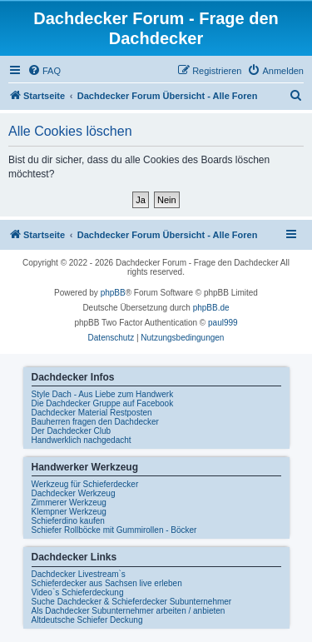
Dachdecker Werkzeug (74, 493)
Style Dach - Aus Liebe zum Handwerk (103, 394)
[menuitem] (44, 71)
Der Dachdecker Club (71, 430)
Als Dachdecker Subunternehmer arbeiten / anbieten (128, 610)
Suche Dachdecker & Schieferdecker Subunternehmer (132, 601)
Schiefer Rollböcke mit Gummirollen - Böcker (114, 530)
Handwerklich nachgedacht (81, 440)
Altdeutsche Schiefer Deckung (87, 620)
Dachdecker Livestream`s (79, 574)
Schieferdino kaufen (68, 520)
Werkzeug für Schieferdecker (85, 484)
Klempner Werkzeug (69, 511)
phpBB (113, 292)
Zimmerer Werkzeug (69, 502)
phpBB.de (211, 307)
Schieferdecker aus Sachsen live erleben (107, 583)
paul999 (223, 322)
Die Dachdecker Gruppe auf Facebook (103, 403)
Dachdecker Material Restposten (92, 412)
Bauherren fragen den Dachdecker (95, 421)
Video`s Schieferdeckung (78, 592)
